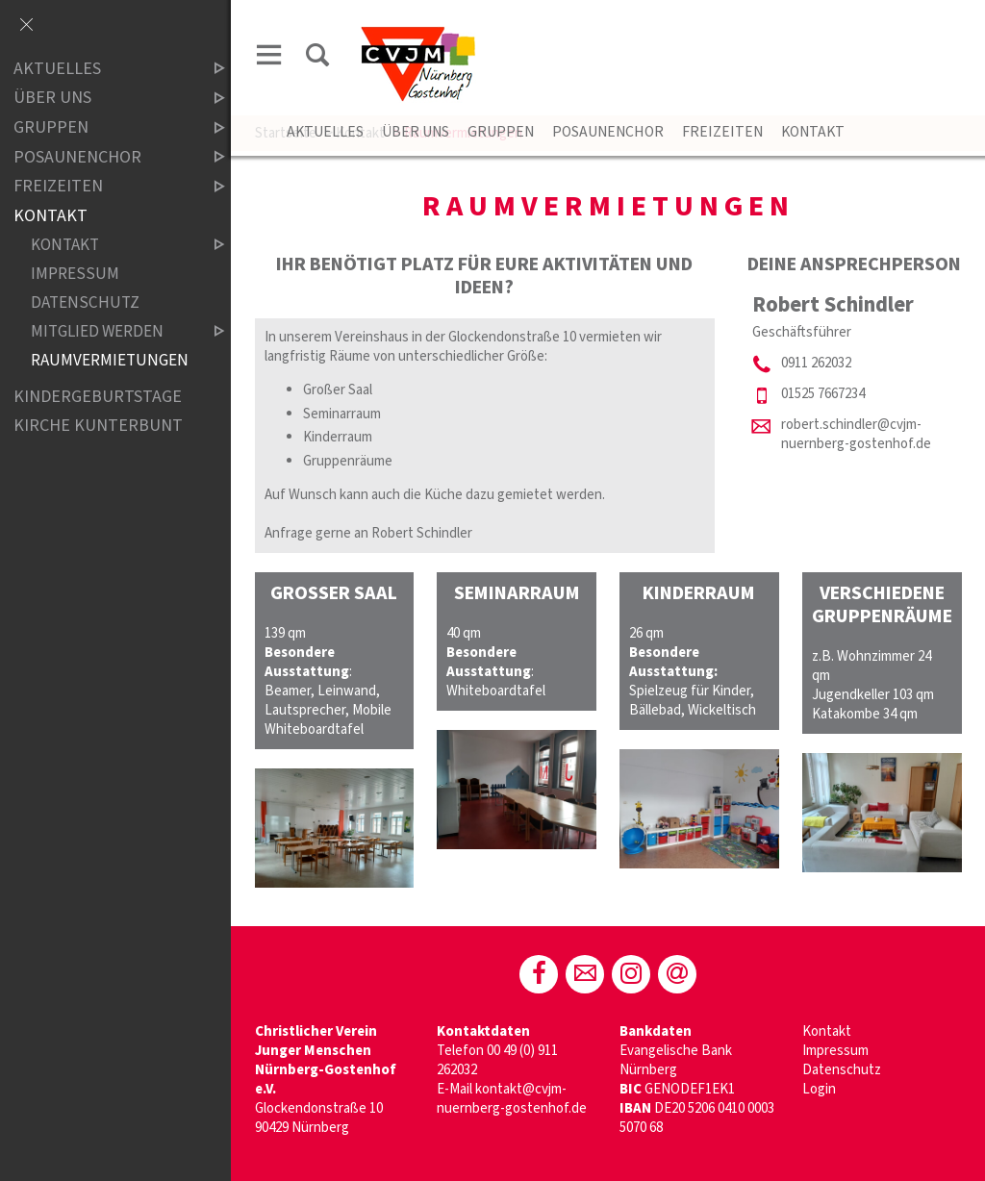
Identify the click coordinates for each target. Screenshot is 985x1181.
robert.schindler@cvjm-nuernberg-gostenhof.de (856, 434)
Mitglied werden (111, 332)
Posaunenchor (608, 131)
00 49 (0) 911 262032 (497, 1060)
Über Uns (415, 131)
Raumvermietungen (110, 361)
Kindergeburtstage (97, 397)
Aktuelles (325, 131)
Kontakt (813, 131)
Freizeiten (722, 131)
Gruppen (500, 131)
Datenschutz (841, 1070)
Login (819, 1089)
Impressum (835, 1051)
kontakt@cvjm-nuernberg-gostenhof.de (512, 1098)
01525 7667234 (823, 394)
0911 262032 (816, 363)
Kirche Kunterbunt (98, 426)
